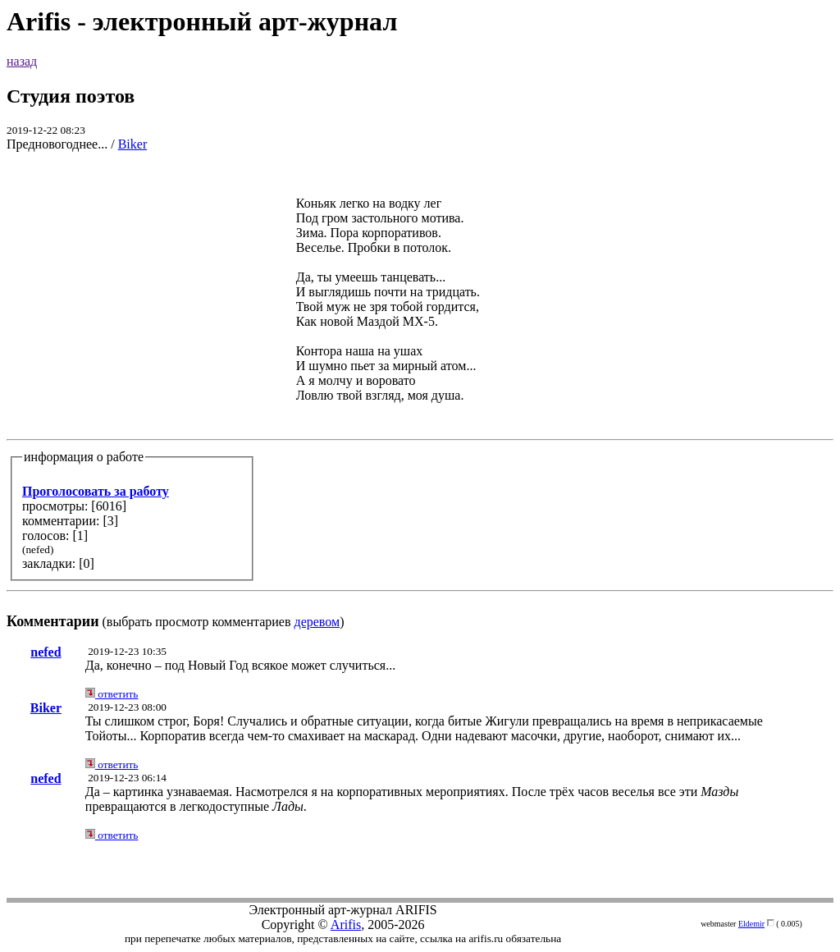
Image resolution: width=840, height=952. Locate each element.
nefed (45, 652)
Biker (133, 144)
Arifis (346, 924)
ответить (112, 694)
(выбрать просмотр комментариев (420, 398)
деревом (317, 622)
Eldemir (751, 923)
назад (22, 61)
